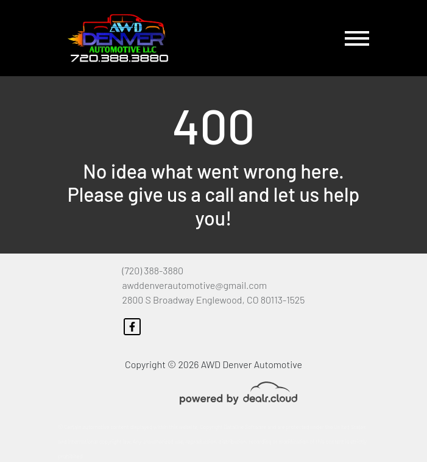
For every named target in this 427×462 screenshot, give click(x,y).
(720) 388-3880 (152, 270)
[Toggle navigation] (357, 38)
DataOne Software (245, 427)
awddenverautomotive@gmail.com (194, 285)
